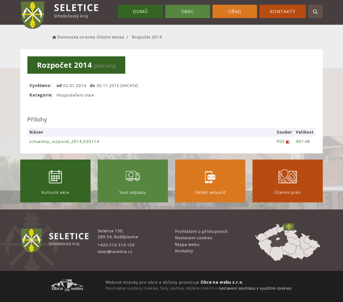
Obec (187, 11)
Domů (140, 11)
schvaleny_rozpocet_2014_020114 (64, 141)
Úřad (234, 11)
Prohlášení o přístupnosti (201, 231)
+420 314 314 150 (116, 245)
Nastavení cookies (193, 237)
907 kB (303, 141)
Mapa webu (187, 244)
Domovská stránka (73, 37)
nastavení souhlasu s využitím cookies (254, 288)
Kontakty (282, 11)
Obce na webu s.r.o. (222, 282)
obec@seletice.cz (115, 251)
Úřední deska (110, 37)
